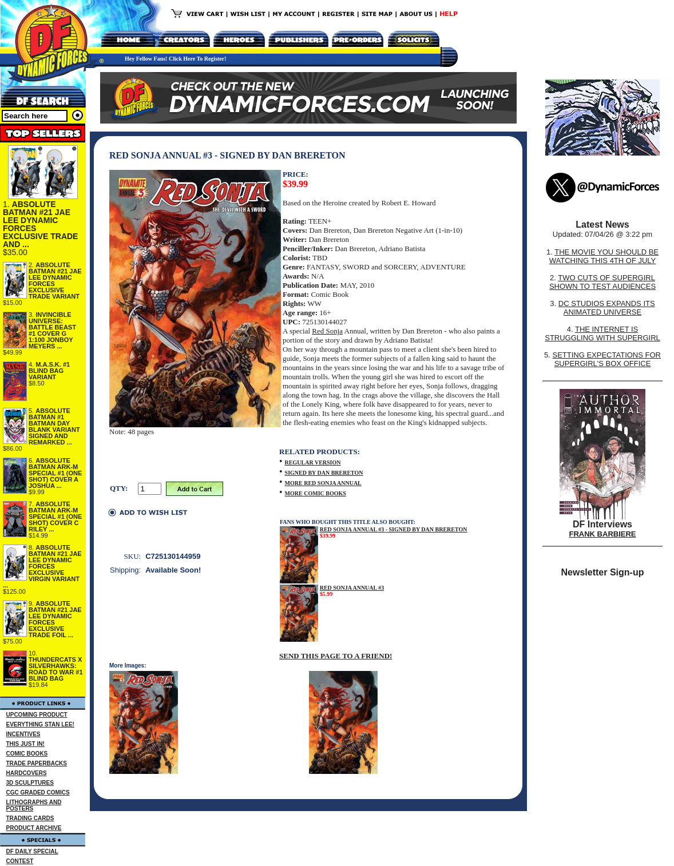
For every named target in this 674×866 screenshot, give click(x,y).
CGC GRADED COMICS (38, 792)
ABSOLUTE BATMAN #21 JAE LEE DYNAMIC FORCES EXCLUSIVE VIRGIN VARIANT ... (42, 566)
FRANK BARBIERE (602, 534)
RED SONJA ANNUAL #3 (352, 588)
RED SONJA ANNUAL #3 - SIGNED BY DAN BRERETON (393, 529)
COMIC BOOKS (27, 753)
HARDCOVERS (26, 773)
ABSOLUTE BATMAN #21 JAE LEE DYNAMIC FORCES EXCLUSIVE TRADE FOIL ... (55, 619)
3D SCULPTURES (30, 783)
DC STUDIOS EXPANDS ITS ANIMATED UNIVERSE (606, 307)
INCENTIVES (23, 734)
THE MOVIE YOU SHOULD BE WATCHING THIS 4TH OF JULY (604, 256)
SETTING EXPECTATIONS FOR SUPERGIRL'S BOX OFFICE (606, 359)
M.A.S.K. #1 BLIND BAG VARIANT (49, 370)
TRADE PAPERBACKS (37, 763)
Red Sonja (327, 331)
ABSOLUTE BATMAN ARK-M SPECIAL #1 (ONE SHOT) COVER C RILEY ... (55, 516)
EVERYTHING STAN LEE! (40, 724)
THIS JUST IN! (25, 744)
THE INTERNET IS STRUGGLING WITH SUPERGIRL (602, 333)
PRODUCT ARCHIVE (34, 828)
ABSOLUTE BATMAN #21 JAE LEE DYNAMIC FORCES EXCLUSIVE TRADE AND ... (40, 224)
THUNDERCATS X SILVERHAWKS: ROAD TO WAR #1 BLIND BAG (56, 669)
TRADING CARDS (30, 818)
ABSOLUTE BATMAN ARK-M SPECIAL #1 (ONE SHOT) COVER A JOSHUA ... (55, 473)
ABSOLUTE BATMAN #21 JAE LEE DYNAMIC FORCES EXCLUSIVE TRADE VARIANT (55, 280)
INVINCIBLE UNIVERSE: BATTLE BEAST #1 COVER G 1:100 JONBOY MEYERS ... (52, 330)
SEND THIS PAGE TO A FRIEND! (335, 656)
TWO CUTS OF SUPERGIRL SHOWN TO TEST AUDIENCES (602, 282)
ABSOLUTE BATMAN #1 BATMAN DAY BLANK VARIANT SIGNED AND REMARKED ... (54, 426)
